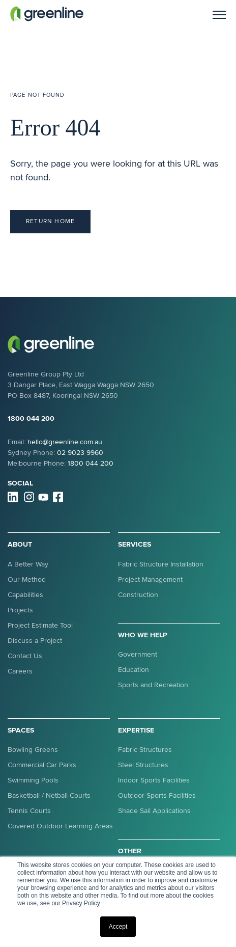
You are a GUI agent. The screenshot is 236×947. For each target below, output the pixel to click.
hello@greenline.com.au (64, 442)
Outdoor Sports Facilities (157, 795)
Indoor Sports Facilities (154, 780)
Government (137, 654)
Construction (138, 594)
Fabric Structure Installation (160, 564)
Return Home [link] (50, 221)
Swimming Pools (33, 780)
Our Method (27, 579)
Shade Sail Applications (154, 810)
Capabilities (25, 594)
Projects (20, 610)
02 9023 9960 (80, 452)
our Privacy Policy (75, 903)
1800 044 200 (31, 418)
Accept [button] (118, 926)
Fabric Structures (145, 749)
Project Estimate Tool (40, 625)
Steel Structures (143, 765)
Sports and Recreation (153, 685)
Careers (20, 671)
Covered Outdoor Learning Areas (60, 826)
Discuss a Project (35, 640)
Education (133, 669)
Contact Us (25, 656)
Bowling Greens (33, 749)
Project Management (150, 579)
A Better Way (28, 564)
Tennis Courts (29, 810)
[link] (46, 13)
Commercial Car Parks (42, 765)
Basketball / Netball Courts (49, 795)
